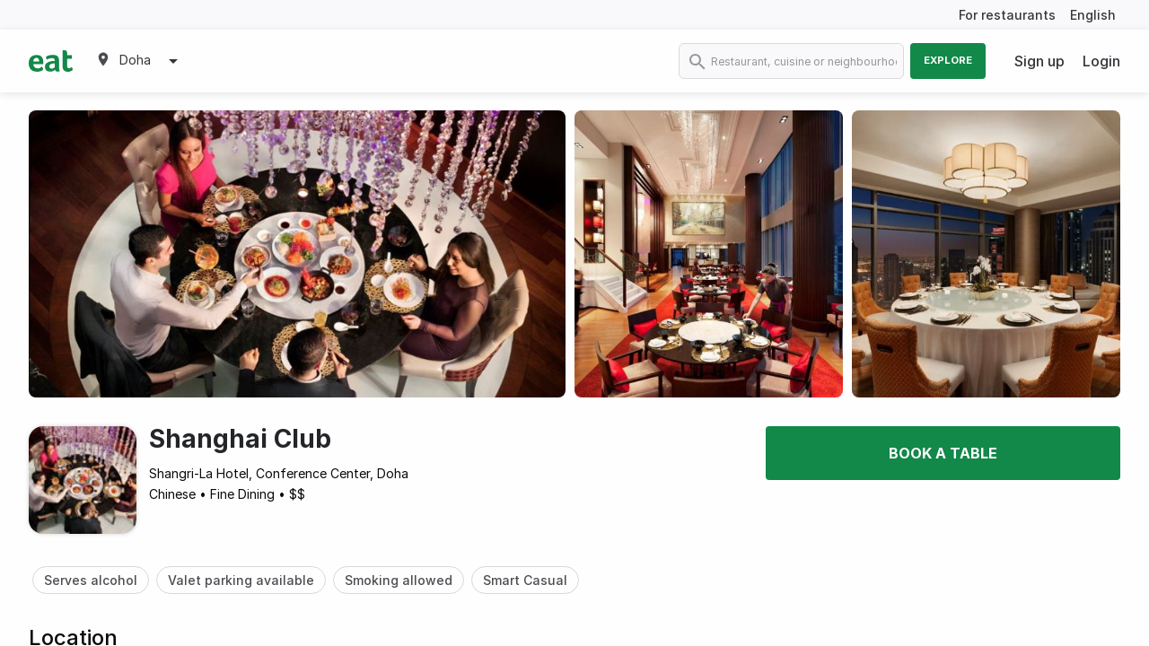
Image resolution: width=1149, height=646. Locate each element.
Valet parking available (241, 580)
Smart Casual (525, 580)
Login (1101, 61)
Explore (948, 60)
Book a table (943, 453)
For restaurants (1007, 14)
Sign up (1039, 61)
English (1093, 14)
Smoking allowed (398, 580)
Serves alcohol (90, 580)
